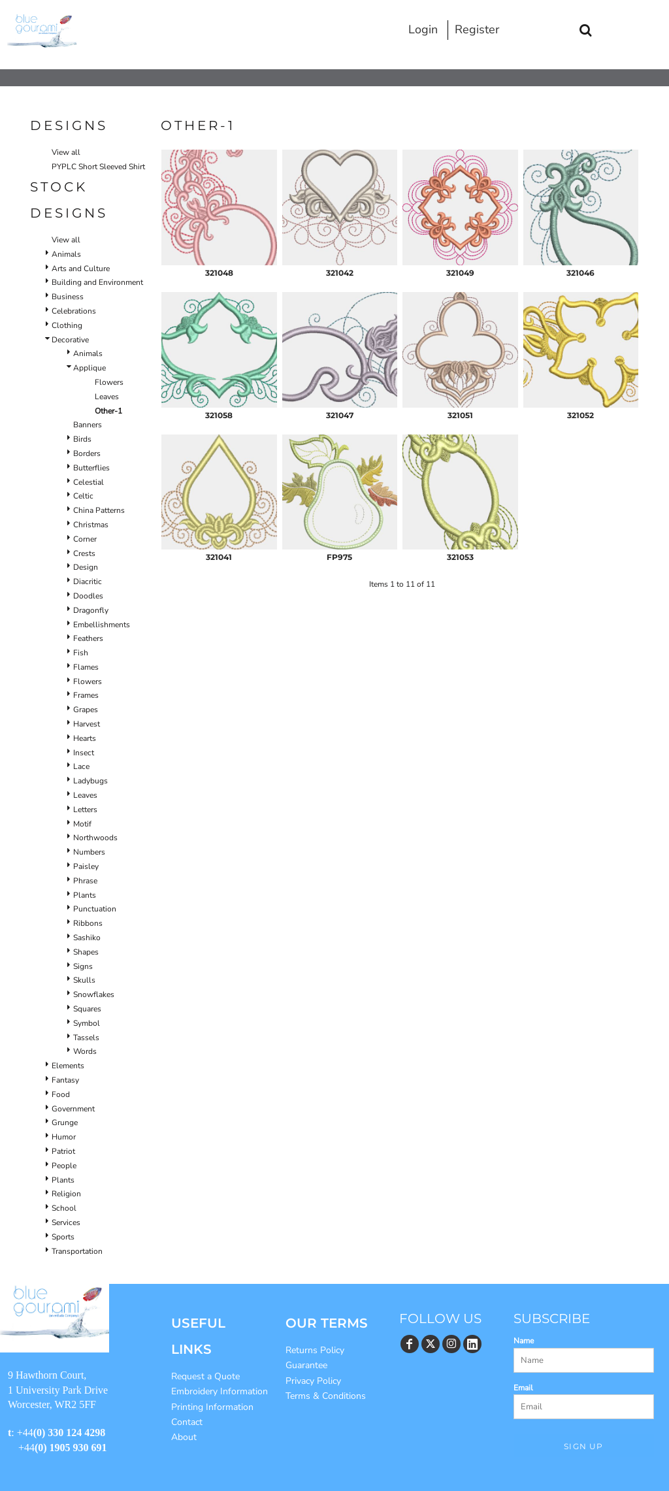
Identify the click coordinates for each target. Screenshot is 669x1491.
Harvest (86, 724)
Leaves (107, 396)
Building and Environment (97, 282)
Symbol (86, 1023)
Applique (89, 368)
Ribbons (88, 923)
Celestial (88, 482)
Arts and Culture (81, 268)
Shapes (86, 952)
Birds (82, 439)
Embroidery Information (219, 1391)
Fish (80, 652)
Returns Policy (315, 1350)
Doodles (88, 596)
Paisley (86, 866)
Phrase (85, 881)
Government (73, 1109)
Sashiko (87, 937)
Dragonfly (90, 610)
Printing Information (212, 1407)
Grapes (85, 709)
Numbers (89, 852)
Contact (187, 1422)
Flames (86, 667)
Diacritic (87, 581)
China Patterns (99, 510)
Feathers (88, 638)
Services (66, 1222)
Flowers (109, 382)
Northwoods (95, 837)
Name (524, 1340)
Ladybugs (90, 781)
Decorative (70, 340)
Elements (68, 1065)
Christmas (90, 524)
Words (85, 1051)
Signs (83, 966)
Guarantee (306, 1365)
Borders (87, 453)
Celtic (83, 496)
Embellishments (101, 624)
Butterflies (91, 468)
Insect (83, 752)
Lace (81, 766)
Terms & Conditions (326, 1396)
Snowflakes (93, 994)
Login (423, 29)
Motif (82, 824)
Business (68, 296)
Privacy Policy (313, 1381)
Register (477, 29)
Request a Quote (205, 1376)
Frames (86, 695)
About (184, 1437)
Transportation (77, 1251)
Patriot (63, 1151)
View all (66, 152)
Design (85, 567)
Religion (66, 1193)
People (64, 1165)
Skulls (84, 980)
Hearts (84, 738)
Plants (84, 895)
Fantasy (65, 1080)
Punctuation (94, 909)
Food (61, 1094)
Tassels (86, 1037)
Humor (64, 1137)
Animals (66, 254)
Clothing (67, 325)
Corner (85, 539)
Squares (87, 1009)
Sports (63, 1237)
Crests (84, 553)
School (64, 1208)
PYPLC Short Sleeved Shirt (98, 166)
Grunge (65, 1122)
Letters (85, 809)
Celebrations (74, 311)
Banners (87, 424)
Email (523, 1388)
